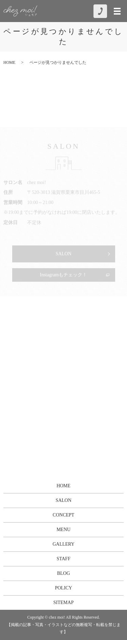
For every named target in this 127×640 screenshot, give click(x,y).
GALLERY (63, 544)
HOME (9, 62)
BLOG (63, 573)
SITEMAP (64, 602)
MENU (63, 529)
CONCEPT (64, 514)
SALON (63, 500)
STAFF (63, 558)
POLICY (63, 587)
